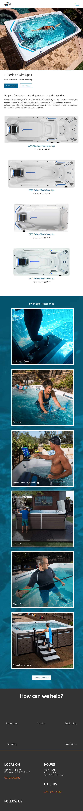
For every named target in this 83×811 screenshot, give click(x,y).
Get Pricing (26, 86)
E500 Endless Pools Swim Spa (41, 278)
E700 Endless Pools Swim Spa (41, 190)
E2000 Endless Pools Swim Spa (41, 146)
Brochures (70, 743)
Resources (12, 723)
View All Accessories (41, 678)
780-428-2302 (52, 792)
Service (41, 723)
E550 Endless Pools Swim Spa (41, 234)
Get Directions (12, 777)
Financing (12, 743)
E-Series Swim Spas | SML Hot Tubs (7, 4)
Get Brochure (11, 86)
